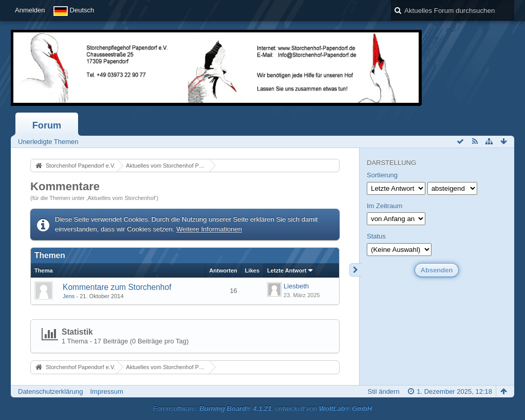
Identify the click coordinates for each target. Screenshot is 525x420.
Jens (68, 296)
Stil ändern (384, 391)
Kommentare (65, 186)
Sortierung (382, 175)
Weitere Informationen (209, 229)
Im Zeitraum (384, 206)
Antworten (223, 270)
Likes (252, 270)
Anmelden (30, 10)
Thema (43, 270)
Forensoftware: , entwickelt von (262, 408)
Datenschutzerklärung (50, 391)
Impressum (106, 391)
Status (376, 236)
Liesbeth (296, 286)
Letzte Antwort (286, 270)
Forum (47, 125)
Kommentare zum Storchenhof (117, 287)
